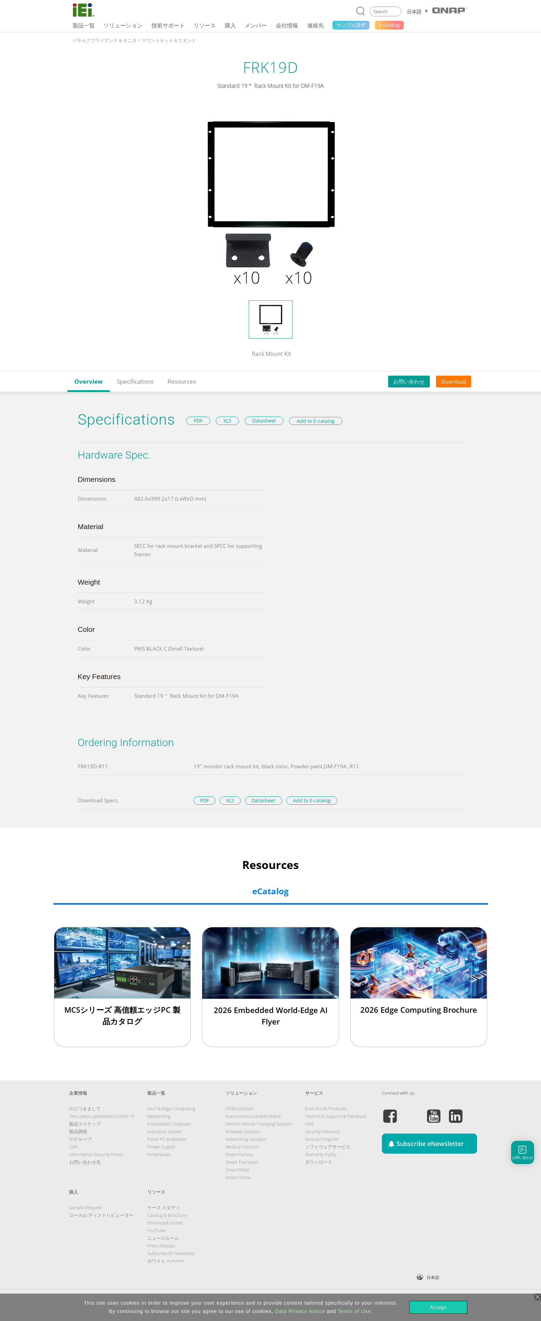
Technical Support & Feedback (336, 1116)
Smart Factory (239, 1154)
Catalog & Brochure (167, 1215)
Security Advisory (322, 1131)
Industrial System (164, 1131)
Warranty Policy (321, 1154)
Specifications (135, 381)
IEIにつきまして (85, 1108)
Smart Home (238, 1177)
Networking (158, 1116)
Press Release (161, 1246)
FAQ (309, 1124)
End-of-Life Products (326, 1108)
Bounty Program (321, 1139)
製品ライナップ (85, 1124)
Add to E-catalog (316, 421)
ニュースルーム (163, 1238)
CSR (73, 1147)
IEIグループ (80, 1139)
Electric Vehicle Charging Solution (259, 1124)
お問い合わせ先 (85, 1162)
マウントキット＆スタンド (169, 40)
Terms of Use (354, 1311)
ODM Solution (240, 1108)
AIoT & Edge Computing (171, 1108)
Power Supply (161, 1147)
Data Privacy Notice (300, 1311)
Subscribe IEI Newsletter (171, 1253)
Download (453, 381)
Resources (181, 381)
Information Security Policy (96, 1154)
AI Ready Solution (243, 1131)
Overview (88, 381)
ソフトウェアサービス (327, 1147)
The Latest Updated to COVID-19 (101, 1116)
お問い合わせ (409, 381)
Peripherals (159, 1154)
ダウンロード (318, 1162)
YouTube (156, 1230)
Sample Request (85, 1207)
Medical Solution (242, 1147)
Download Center (165, 1223)
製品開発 (78, 1131)
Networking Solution (246, 1139)
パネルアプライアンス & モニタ (105, 40)
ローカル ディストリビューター (101, 1215)
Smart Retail (237, 1170)
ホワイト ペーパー (166, 1261)
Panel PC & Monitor (167, 1139)
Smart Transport (242, 1162)
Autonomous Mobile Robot (253, 1116)
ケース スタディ (163, 1207)
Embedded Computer (169, 1124)
